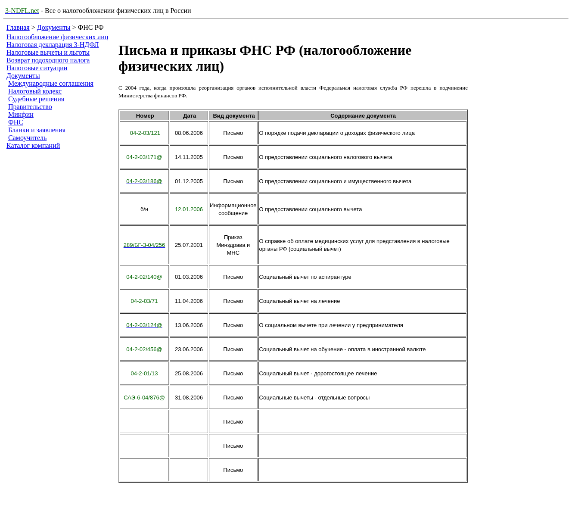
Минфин (21, 114)
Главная (18, 27)
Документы (54, 27)
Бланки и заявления (36, 130)
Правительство (30, 106)
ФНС (15, 122)
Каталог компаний (33, 145)
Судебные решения (36, 99)
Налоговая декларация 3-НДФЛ (52, 44)
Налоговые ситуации (36, 68)
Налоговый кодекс (35, 91)
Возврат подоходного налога (48, 60)
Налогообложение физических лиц (57, 37)
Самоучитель (27, 137)
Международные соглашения (50, 83)
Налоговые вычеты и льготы (48, 52)
